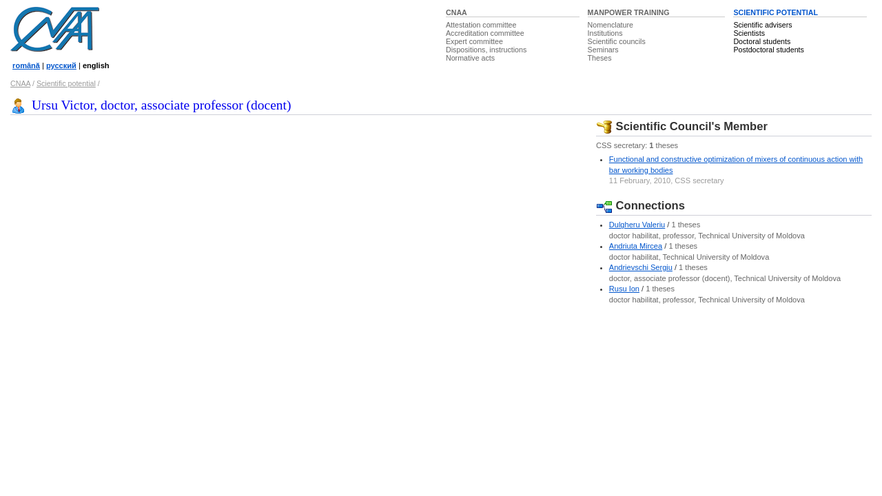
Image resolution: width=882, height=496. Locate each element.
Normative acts (470, 58)
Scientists (749, 33)
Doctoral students (761, 41)
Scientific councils (617, 41)
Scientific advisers (762, 25)
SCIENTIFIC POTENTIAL (775, 12)
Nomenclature (610, 25)
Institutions (605, 33)
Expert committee (474, 41)
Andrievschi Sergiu (641, 267)
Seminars (603, 49)
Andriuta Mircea (635, 246)
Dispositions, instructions (486, 49)
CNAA (456, 12)
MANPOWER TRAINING (629, 12)
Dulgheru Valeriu (637, 224)
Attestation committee (481, 25)
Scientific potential (66, 83)
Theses (600, 58)
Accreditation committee (485, 33)
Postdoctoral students (768, 49)
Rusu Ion (624, 289)
